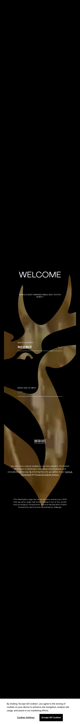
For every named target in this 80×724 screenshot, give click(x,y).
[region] (40, 711)
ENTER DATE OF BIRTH (27, 388)
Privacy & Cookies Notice (47, 475)
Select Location (25, 343)
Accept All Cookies (51, 717)
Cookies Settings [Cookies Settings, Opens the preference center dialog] (25, 717)
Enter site (40, 441)
